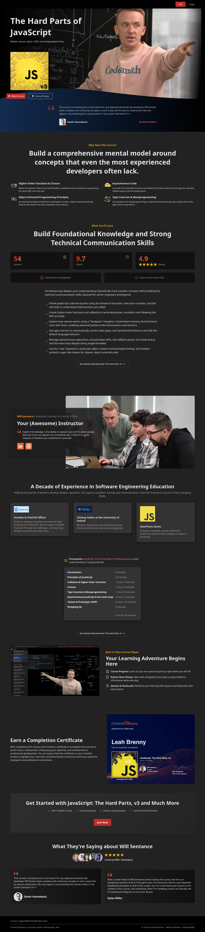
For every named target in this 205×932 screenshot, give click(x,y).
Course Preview (41, 99)
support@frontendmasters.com (32, 921)
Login (192, 4)
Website (28, 449)
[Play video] (102, 55)
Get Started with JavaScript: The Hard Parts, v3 (102, 367)
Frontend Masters (24, 3)
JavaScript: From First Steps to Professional (106, 561)
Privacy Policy (188, 927)
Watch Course (18, 99)
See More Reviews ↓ (148, 125)
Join (180, 4)
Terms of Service (173, 927)
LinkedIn (20, 449)
